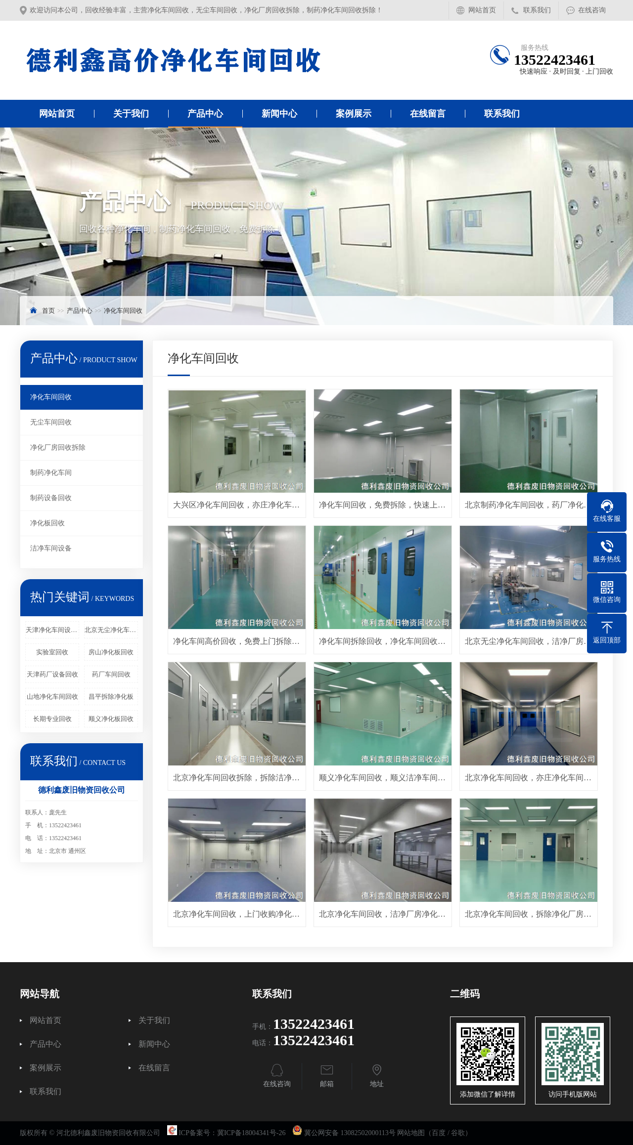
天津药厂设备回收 (52, 674)
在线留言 (428, 114)
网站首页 (482, 10)
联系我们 (537, 10)
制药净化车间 (51, 472)
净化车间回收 (123, 310)
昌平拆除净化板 (111, 696)
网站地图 (411, 1133)
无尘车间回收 (51, 422)
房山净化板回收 (111, 652)
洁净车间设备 (51, 548)
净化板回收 (47, 523)
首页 (48, 310)
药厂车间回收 (111, 674)
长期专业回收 (52, 718)
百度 (439, 1133)
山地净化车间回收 (52, 696)
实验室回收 (52, 652)
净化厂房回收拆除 (58, 447)
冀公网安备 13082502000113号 (350, 1133)
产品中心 (205, 114)
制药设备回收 (51, 498)
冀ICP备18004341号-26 (251, 1133)
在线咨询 (592, 10)
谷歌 (458, 1133)
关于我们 (131, 114)
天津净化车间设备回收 (52, 630)
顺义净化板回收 (111, 718)
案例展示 (353, 114)
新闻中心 (279, 114)
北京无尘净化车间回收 (111, 630)
